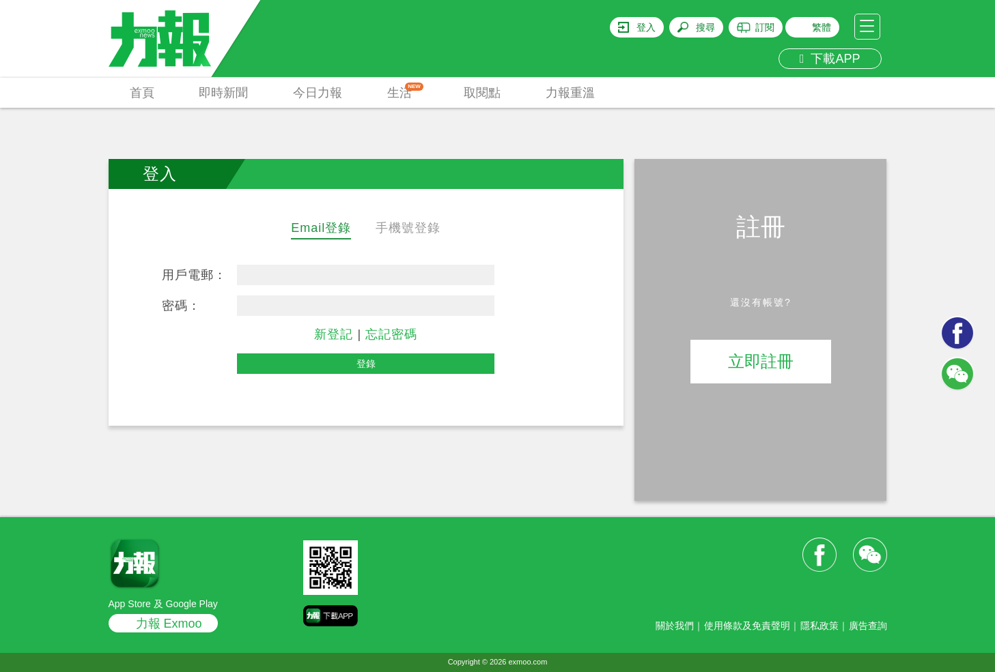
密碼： (181, 305)
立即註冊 (761, 361)
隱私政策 (819, 625)
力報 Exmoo (169, 623)
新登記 (333, 334)
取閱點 (482, 93)
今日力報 (317, 93)
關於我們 (675, 625)
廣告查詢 (868, 625)
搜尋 (705, 27)
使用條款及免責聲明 (747, 625)
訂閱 (764, 27)
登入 (646, 27)
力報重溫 (570, 93)
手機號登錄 (408, 228)
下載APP (830, 58)
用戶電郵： (194, 275)
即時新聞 (223, 93)
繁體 (821, 27)
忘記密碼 (391, 334)
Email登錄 (321, 228)
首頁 (142, 93)
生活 (405, 91)
